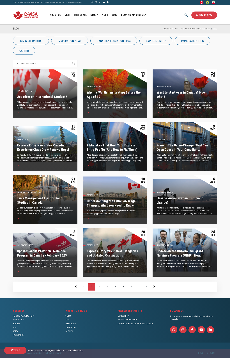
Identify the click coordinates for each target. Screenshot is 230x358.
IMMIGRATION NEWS (25, 245)
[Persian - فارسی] (213, 2)
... (139, 286)
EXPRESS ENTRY (123, 316)
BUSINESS (16, 324)
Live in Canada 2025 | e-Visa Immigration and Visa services (186, 29)
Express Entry (23, 139)
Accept (15, 350)
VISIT (67, 15)
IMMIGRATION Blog (165, 192)
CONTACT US (70, 327)
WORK (105, 15)
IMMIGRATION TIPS (24, 91)
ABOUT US (55, 15)
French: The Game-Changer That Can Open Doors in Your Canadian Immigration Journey (182, 149)
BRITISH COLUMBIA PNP (127, 320)
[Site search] (41, 63)
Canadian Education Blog (29, 192)
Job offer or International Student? (42, 97)
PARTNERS (69, 331)
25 (146, 286)
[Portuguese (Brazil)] (207, 2)
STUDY (94, 15)
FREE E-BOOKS (70, 324)
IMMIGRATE (80, 15)
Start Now (204, 15)
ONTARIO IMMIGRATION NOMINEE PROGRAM (135, 324)
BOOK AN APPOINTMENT (134, 15)
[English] (201, 2)
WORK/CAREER (18, 320)
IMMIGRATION (18, 335)
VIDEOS (68, 316)
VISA (15, 327)
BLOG (115, 15)
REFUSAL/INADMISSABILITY (23, 316)
